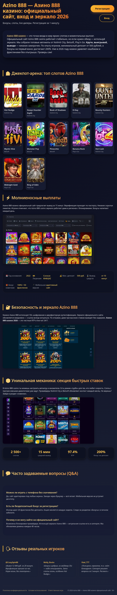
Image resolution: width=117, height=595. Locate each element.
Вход (106, 18)
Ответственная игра (55, 590)
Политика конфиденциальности (15, 590)
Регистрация (102, 8)
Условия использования (37, 590)
